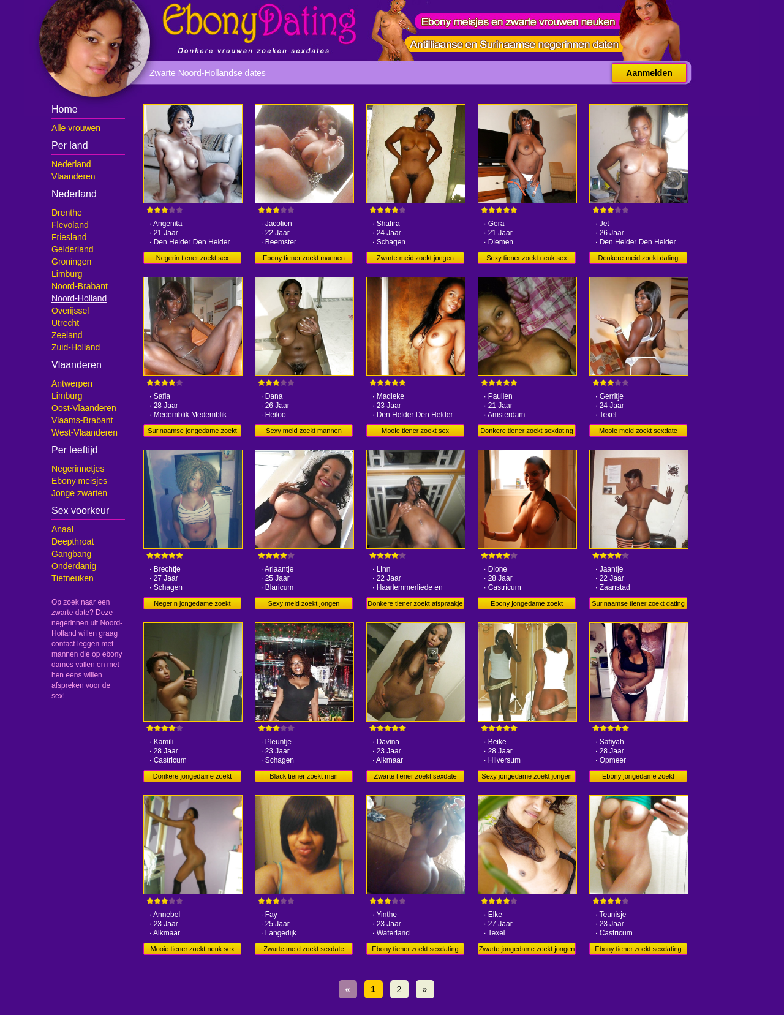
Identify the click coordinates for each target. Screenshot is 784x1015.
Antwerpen (71, 383)
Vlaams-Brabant (82, 420)
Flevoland (70, 225)
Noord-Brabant (79, 286)
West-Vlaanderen (84, 432)
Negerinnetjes (77, 469)
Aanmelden (649, 73)
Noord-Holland (79, 298)
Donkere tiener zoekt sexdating (526, 430)
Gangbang (71, 554)
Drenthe (66, 212)
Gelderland (72, 249)
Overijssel (70, 310)
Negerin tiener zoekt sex (192, 258)
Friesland (69, 237)
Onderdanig (73, 566)
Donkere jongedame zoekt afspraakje (192, 777)
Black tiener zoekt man (303, 776)
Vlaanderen (73, 176)
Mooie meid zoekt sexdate (638, 430)
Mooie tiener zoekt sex (415, 430)
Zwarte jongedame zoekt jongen (527, 949)
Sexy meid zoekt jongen (304, 603)
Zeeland (67, 335)
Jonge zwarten (79, 493)
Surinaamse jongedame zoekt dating (192, 432)
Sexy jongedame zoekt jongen (526, 776)
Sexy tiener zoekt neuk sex (526, 258)
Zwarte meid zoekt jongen (415, 258)
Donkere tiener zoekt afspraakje (415, 603)
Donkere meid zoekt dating (638, 258)
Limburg (67, 274)
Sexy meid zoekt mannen (304, 430)
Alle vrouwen (75, 128)
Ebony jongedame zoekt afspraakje (527, 604)
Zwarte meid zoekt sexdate (303, 949)
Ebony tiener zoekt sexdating (415, 949)
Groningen (71, 261)
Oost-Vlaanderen (83, 408)
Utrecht (65, 323)
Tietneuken (72, 578)
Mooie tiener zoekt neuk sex (193, 949)
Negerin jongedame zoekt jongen (192, 604)
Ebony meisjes (79, 481)
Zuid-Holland (75, 347)
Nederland (71, 164)
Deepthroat (72, 541)
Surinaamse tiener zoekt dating (638, 603)
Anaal (62, 529)
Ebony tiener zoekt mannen (304, 258)
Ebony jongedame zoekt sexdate (638, 777)
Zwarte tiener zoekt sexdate (415, 776)
